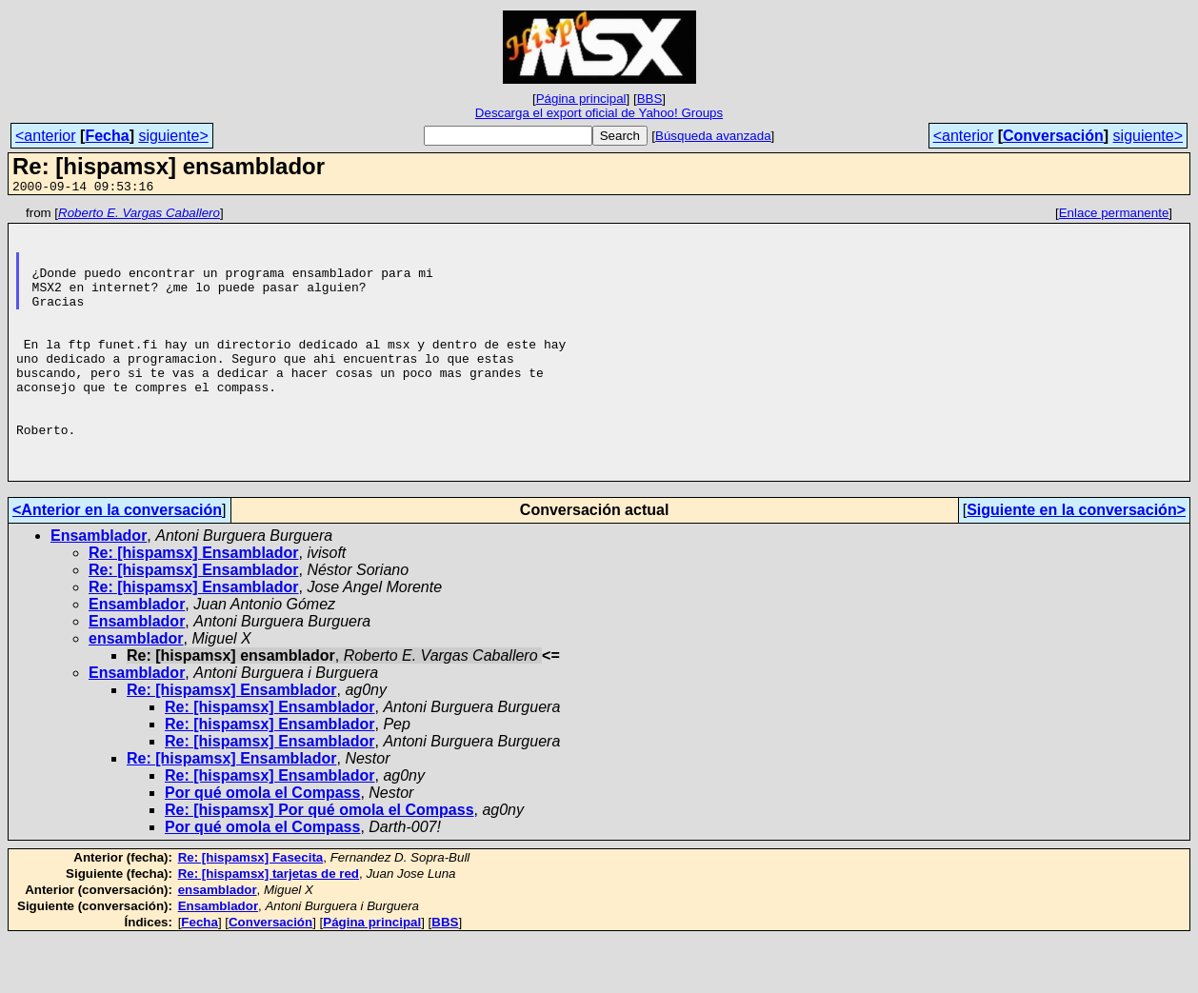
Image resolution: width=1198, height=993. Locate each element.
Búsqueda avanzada (713, 136)
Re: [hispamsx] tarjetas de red (268, 928)
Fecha (107, 136)
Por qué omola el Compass (262, 847)
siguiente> (173, 136)
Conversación (1053, 136)
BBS (650, 98)
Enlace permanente (1114, 216)
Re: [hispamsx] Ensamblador (194, 607)
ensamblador (136, 693)
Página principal (581, 98)
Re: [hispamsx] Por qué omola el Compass (319, 864)
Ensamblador (98, 590)
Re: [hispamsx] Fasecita (251, 911)
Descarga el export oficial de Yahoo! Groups (599, 113)
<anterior (45, 136)
